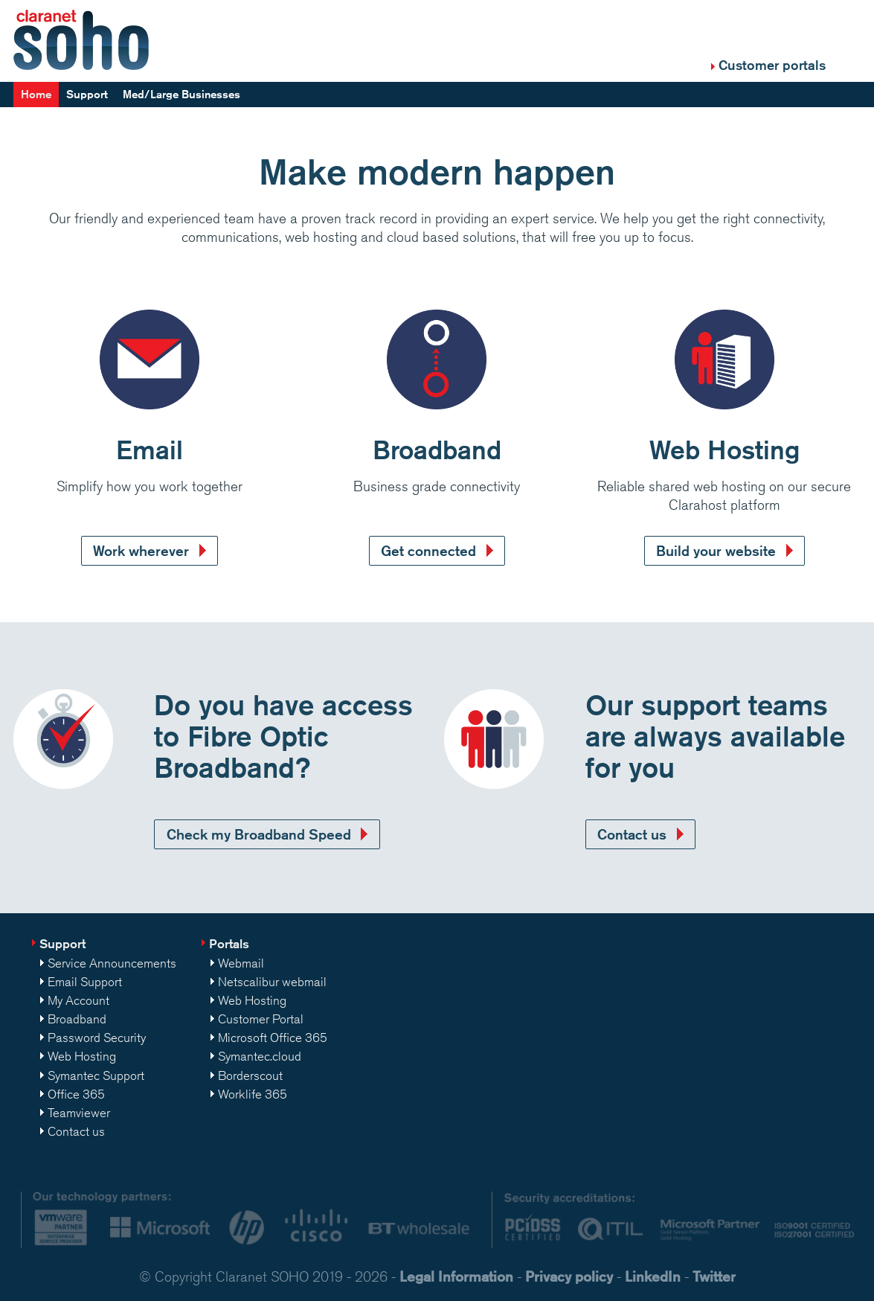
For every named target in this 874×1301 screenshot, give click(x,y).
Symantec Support (96, 1075)
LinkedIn (653, 1276)
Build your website (716, 550)
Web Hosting (82, 1056)
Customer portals (772, 65)
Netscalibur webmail (272, 981)
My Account (78, 1000)
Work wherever (141, 550)
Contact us (631, 834)
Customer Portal (260, 1018)
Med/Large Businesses (181, 94)
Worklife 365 (252, 1094)
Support (87, 94)
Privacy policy (569, 1276)
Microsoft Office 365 (272, 1037)
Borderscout (250, 1075)
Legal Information (456, 1276)
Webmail (241, 963)
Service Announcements (112, 963)
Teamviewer (79, 1112)
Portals (229, 943)
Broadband (77, 1018)
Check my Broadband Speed (259, 834)
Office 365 (76, 1094)
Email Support (85, 981)
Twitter (714, 1276)
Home (36, 94)
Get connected (428, 550)
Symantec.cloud (259, 1056)
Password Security (97, 1037)
